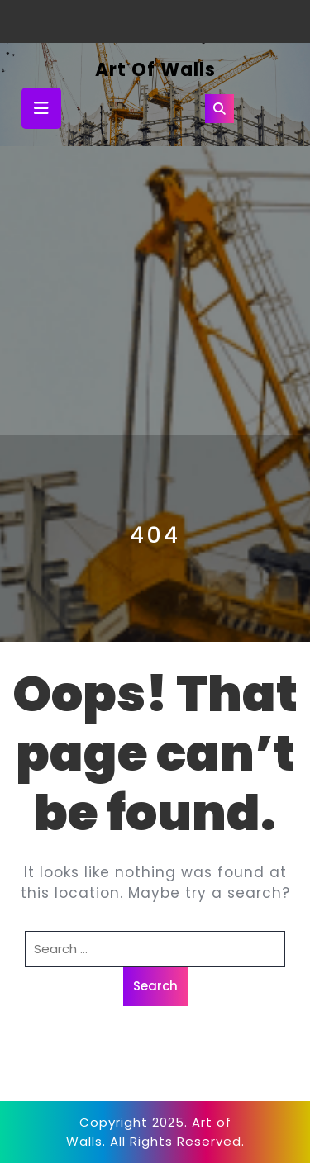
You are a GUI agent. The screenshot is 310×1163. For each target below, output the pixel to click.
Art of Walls (155, 70)
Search (155, 985)
